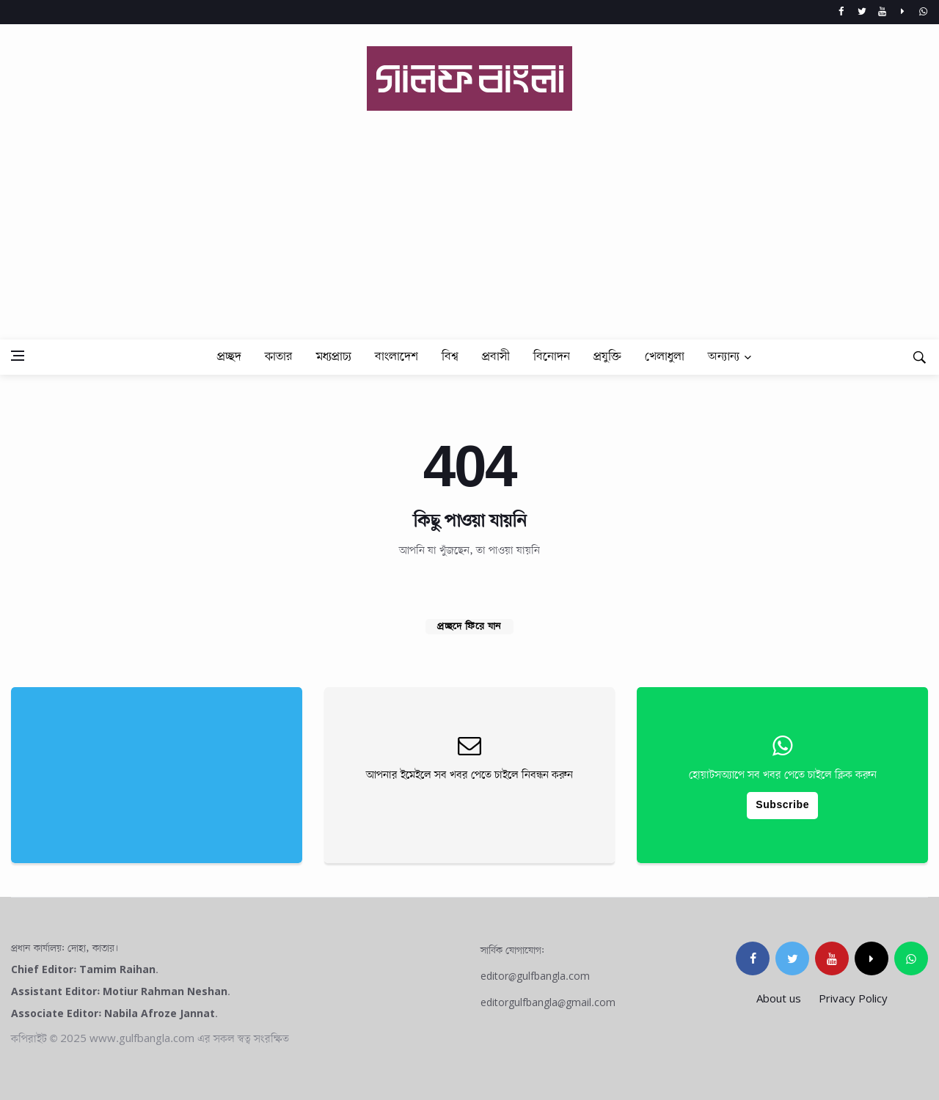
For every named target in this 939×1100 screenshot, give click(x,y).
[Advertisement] (469, 214)
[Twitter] (861, 12)
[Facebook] (841, 12)
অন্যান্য (723, 356)
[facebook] (753, 958)
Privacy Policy (853, 999)
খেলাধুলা (664, 356)
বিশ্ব (450, 356)
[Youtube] (882, 12)
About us (778, 999)
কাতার (279, 356)
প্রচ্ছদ (229, 356)
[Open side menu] (17, 355)
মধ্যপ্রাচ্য (333, 356)
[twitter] (792, 958)
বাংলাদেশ (396, 356)
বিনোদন (551, 356)
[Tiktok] (902, 12)
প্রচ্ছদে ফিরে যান (469, 627)
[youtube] (832, 958)
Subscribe (782, 806)
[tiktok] (871, 958)
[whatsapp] (923, 12)
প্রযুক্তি (607, 356)
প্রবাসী (496, 356)
